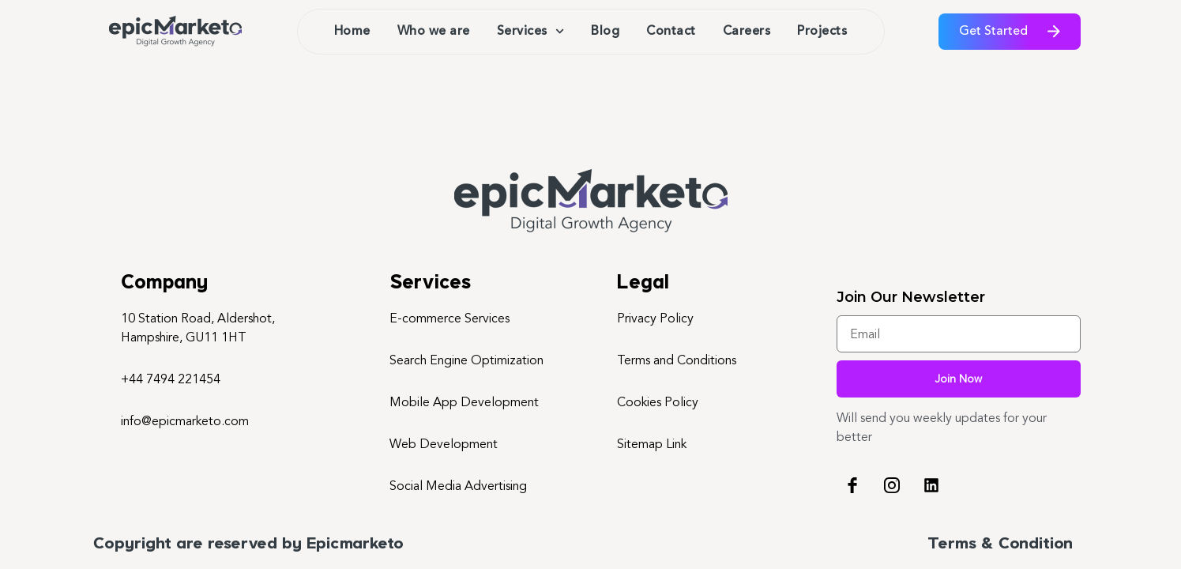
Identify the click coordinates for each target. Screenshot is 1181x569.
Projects (822, 31)
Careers (747, 31)
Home (352, 31)
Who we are (433, 31)
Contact (671, 31)
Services (530, 31)
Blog (605, 31)
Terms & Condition (1000, 544)
